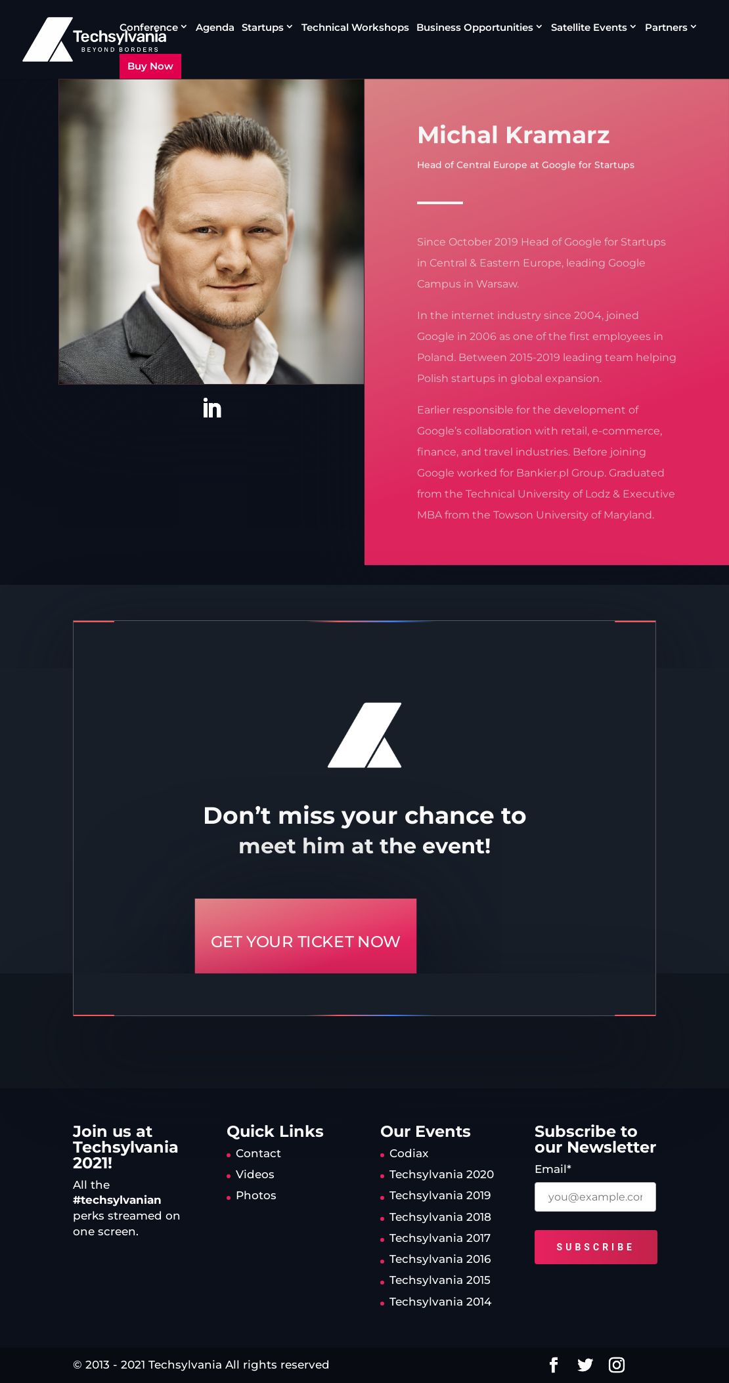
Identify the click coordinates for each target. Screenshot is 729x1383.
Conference (149, 27)
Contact (258, 1153)
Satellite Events (589, 27)
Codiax (408, 1153)
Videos (255, 1174)
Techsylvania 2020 (441, 1174)
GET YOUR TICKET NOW (305, 941)
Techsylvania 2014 (440, 1301)
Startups (263, 27)
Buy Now (150, 66)
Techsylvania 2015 (440, 1280)
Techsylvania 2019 (440, 1195)
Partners (666, 27)
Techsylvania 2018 (440, 1216)
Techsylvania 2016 (440, 1259)
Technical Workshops (355, 28)
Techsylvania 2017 (440, 1238)
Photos (256, 1195)
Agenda (215, 28)
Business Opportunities (474, 27)
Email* (553, 1169)
